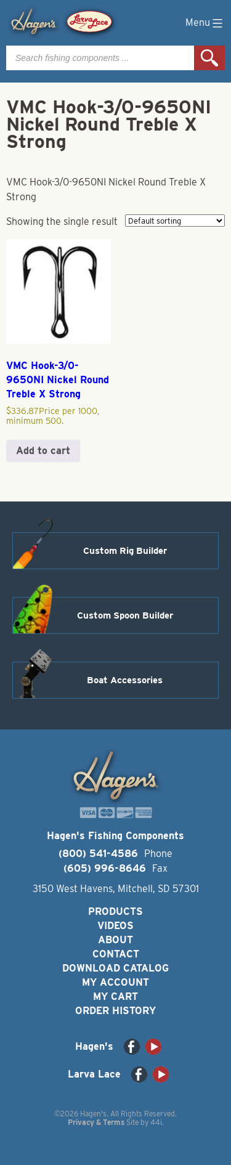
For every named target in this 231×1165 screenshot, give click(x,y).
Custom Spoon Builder (125, 615)
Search (209, 58)
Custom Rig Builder (125, 550)
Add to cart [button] (43, 451)
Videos (115, 926)
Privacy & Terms (96, 1122)
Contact (115, 954)
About (115, 940)
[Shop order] (175, 220)
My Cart (115, 996)
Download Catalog (115, 968)
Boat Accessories (125, 680)
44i (156, 1122)
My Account (115, 982)
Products (115, 911)
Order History (115, 1011)
